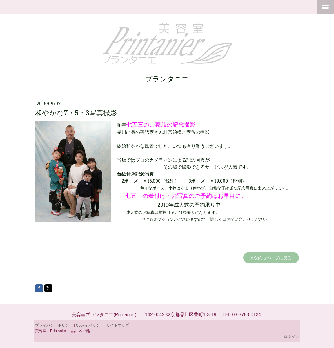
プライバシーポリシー (54, 325)
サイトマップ (117, 325)
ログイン (291, 336)
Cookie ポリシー (89, 325)
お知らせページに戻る (271, 257)
